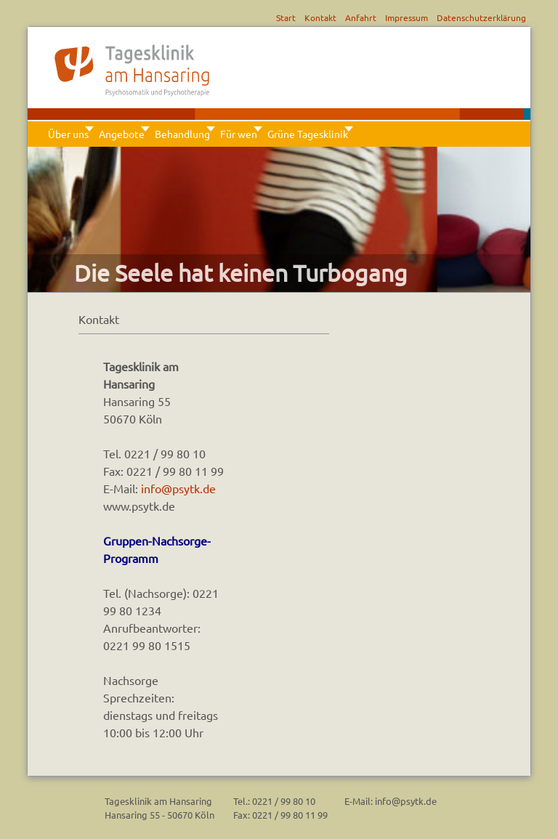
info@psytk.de (178, 488)
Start (286, 17)
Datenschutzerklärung (481, 17)
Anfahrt (360, 17)
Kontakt (320, 17)
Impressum (406, 17)
